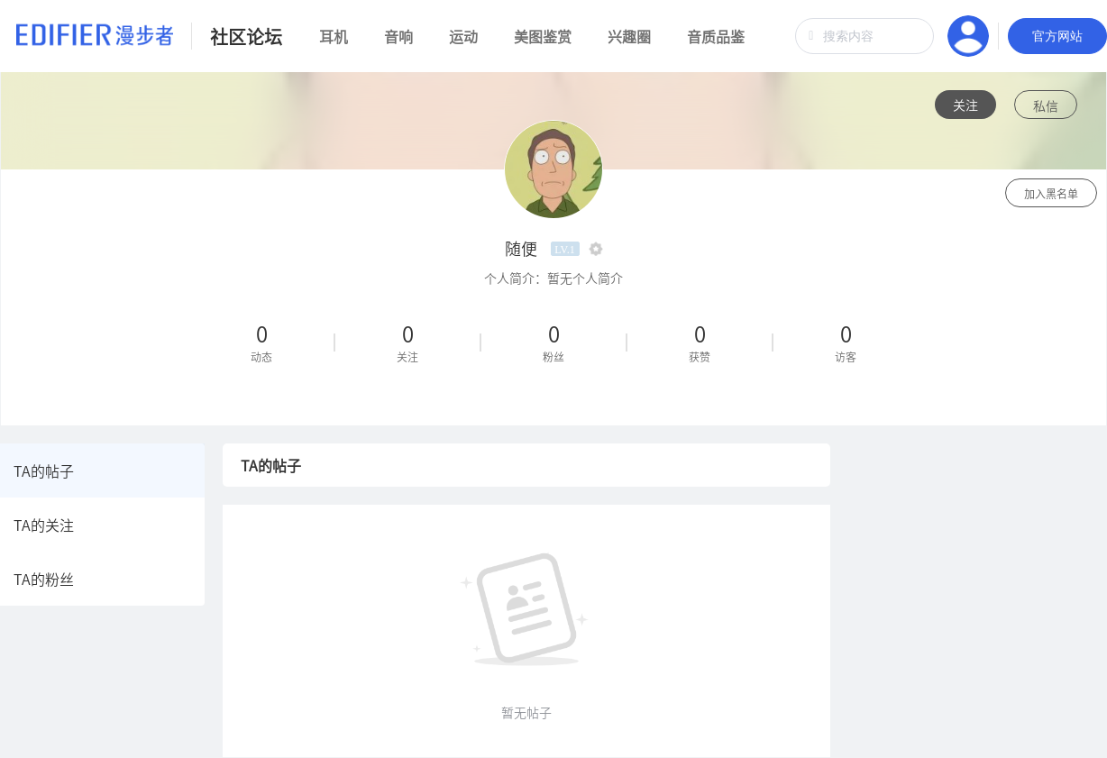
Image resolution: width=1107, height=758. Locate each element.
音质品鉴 (716, 36)
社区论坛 (246, 36)
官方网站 (1057, 36)
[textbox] (864, 36)
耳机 (333, 36)
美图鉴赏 (543, 36)
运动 (463, 36)
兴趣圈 (629, 36)
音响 (398, 36)
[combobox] (864, 36)
